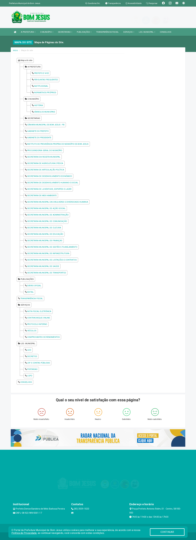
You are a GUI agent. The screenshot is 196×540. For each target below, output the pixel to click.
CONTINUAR (167, 531)
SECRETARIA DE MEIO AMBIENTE (42, 195)
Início (15, 50)
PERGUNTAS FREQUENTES (46, 79)
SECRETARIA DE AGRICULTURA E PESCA (45, 163)
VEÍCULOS (31, 330)
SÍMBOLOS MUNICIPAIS (44, 112)
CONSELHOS (165, 32)
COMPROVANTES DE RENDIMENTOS (43, 337)
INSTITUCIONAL (41, 86)
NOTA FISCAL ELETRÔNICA (39, 311)
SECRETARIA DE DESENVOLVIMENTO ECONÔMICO (49, 176)
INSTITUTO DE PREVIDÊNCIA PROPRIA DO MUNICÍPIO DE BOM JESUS (58, 144)
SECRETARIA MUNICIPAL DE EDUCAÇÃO (45, 234)
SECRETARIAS (65, 32)
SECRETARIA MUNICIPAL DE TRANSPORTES (46, 273)
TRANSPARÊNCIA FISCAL (107, 32)
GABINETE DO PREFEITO (38, 131)
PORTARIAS (32, 369)
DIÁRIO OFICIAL (34, 285)
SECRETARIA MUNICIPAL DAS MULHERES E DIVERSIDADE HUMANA (57, 202)
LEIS (29, 350)
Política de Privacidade (24, 533)
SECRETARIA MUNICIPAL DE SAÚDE (43, 266)
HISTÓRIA (38, 105)
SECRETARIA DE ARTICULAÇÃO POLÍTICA (45, 170)
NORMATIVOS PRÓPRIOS (45, 92)
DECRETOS (32, 356)
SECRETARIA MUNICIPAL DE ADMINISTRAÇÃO (48, 215)
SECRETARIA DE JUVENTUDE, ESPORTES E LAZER (49, 189)
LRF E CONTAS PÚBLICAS (38, 363)
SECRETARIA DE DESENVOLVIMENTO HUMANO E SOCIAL (52, 182)
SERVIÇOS (128, 32)
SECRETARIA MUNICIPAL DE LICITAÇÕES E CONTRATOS (52, 260)
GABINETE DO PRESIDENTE (39, 137)
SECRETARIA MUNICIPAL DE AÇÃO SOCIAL (46, 208)
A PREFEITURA (28, 32)
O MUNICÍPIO (46, 32)
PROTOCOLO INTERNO (37, 324)
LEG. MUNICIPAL (147, 32)
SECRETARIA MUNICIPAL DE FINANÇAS (44, 240)
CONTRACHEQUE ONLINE (38, 318)
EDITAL (30, 292)
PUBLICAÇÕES (84, 32)
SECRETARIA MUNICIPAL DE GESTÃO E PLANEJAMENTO (52, 247)
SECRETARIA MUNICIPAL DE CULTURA (44, 227)
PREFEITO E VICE (41, 73)
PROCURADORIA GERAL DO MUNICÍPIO (44, 150)
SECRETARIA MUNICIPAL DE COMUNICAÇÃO (47, 221)
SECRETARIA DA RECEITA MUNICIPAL (43, 157)
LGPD (29, 376)
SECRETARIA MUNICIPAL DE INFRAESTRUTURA (48, 253)
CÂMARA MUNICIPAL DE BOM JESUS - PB (45, 125)
